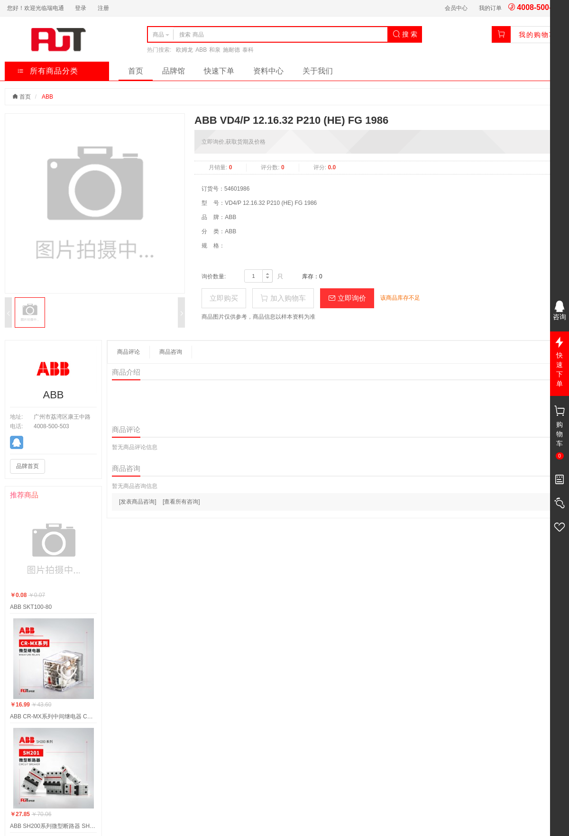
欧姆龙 (184, 49)
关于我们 (318, 71)
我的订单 (490, 8)
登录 (80, 8)
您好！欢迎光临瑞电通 (35, 8)
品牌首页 (27, 466)
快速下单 (219, 71)
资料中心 (268, 71)
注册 (103, 8)
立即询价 (347, 298)
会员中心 (456, 8)
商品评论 (128, 352)
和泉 (214, 49)
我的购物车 (538, 34)
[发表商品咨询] (137, 501)
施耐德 (231, 49)
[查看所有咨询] (181, 501)
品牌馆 (173, 71)
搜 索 (405, 34)
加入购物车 (282, 298)
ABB (201, 49)
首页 (135, 71)
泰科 (248, 49)
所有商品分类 (47, 71)
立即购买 (224, 298)
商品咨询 (170, 352)
